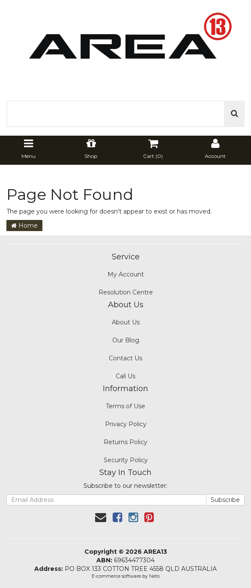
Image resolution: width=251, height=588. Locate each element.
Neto (154, 576)
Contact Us (125, 358)
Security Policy (126, 460)
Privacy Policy (125, 424)
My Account (126, 274)
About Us (126, 322)
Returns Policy (125, 442)
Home (24, 225)
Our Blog (125, 340)
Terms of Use (125, 406)
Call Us (125, 376)
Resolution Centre (126, 292)
